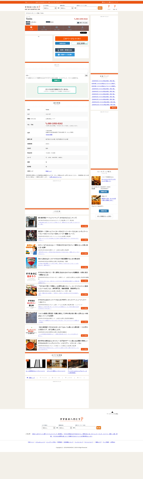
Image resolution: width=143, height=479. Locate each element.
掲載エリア (98, 442)
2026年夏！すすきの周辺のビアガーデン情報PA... (104, 86)
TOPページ (31, 442)
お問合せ (112, 442)
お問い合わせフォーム (55, 177)
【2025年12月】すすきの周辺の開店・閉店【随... (104, 102)
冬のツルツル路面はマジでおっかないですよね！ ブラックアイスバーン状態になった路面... (58, 321)
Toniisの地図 (49, 135)
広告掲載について (68, 442)
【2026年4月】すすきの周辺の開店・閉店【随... (103, 91)
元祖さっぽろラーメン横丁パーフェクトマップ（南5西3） (47, 434)
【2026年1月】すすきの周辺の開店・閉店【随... (103, 99)
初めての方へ (106, 2)
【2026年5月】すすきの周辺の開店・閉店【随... (103, 88)
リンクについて (79, 442)
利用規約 (59, 442)
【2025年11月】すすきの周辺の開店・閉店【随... (104, 104)
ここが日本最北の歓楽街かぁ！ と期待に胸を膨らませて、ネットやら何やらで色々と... (58, 335)
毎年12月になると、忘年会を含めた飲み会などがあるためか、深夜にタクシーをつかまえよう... (58, 253)
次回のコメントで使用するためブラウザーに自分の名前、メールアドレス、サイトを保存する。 (53, 78)
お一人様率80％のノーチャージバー (35, 371)
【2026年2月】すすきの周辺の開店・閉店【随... (103, 96)
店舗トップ (31, 28)
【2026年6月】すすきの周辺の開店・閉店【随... (103, 81)
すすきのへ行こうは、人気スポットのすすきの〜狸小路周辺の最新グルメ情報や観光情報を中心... (58, 282)
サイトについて (88, 442)
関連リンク (49, 171)
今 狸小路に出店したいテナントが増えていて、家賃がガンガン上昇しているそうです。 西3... (59, 223)
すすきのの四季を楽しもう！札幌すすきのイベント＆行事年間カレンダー (72, 437)
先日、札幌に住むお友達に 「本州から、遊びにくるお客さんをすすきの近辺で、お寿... (58, 294)
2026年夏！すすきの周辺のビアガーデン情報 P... (104, 83)
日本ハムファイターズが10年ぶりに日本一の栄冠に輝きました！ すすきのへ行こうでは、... (58, 239)
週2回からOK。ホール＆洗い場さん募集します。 (109, 199)
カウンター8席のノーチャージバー (56, 371)
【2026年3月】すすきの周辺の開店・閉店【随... (103, 94)
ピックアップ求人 (51, 442)
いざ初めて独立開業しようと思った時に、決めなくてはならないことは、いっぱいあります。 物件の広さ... (58, 264)
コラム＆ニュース (40, 442)
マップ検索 (106, 442)
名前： (27, 76)
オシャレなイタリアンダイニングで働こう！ (109, 180)
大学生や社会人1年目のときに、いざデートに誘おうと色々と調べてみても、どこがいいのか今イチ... (58, 349)
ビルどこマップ (114, 2)
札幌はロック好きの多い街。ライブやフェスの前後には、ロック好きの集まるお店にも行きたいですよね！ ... (58, 308)
